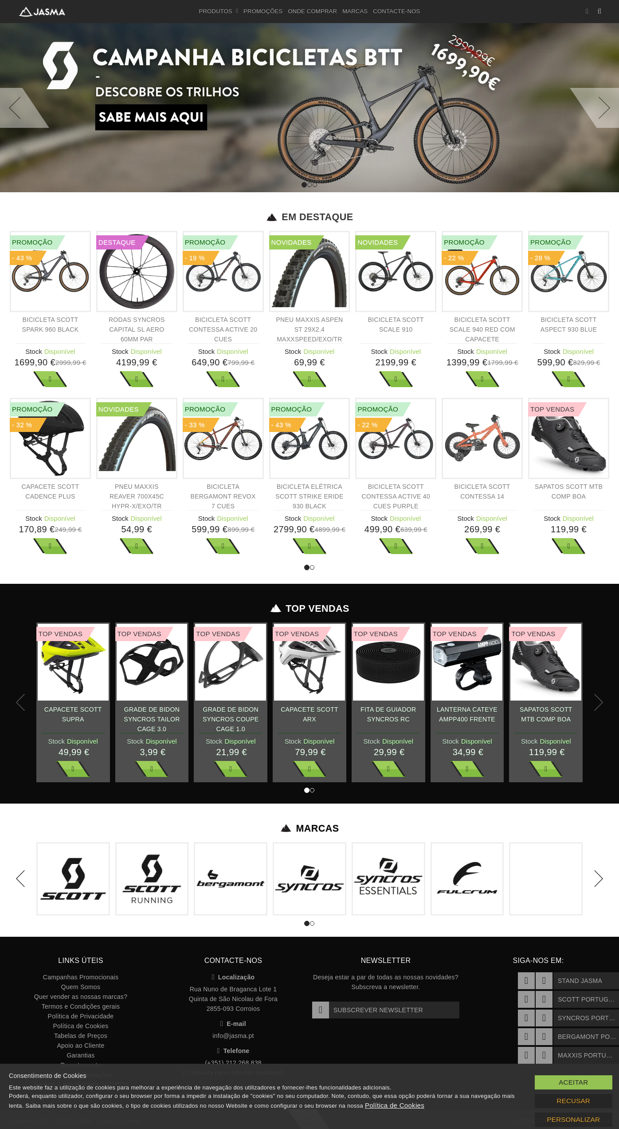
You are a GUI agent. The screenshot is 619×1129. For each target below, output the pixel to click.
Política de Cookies (80, 1026)
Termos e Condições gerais (81, 1006)
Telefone (233, 1051)
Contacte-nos (396, 11)
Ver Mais (50, 379)
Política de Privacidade (81, 1016)
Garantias (80, 1055)
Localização (233, 977)
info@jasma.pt (233, 1035)
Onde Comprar (312, 11)
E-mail (233, 1024)
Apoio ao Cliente (80, 1045)
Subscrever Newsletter (367, 1010)
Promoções (262, 11)
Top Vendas (309, 608)
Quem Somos (80, 986)
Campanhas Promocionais (80, 977)
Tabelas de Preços (80, 1035)
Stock (33, 351)
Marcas (355, 11)
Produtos (219, 11)
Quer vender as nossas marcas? (80, 996)
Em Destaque (309, 217)
